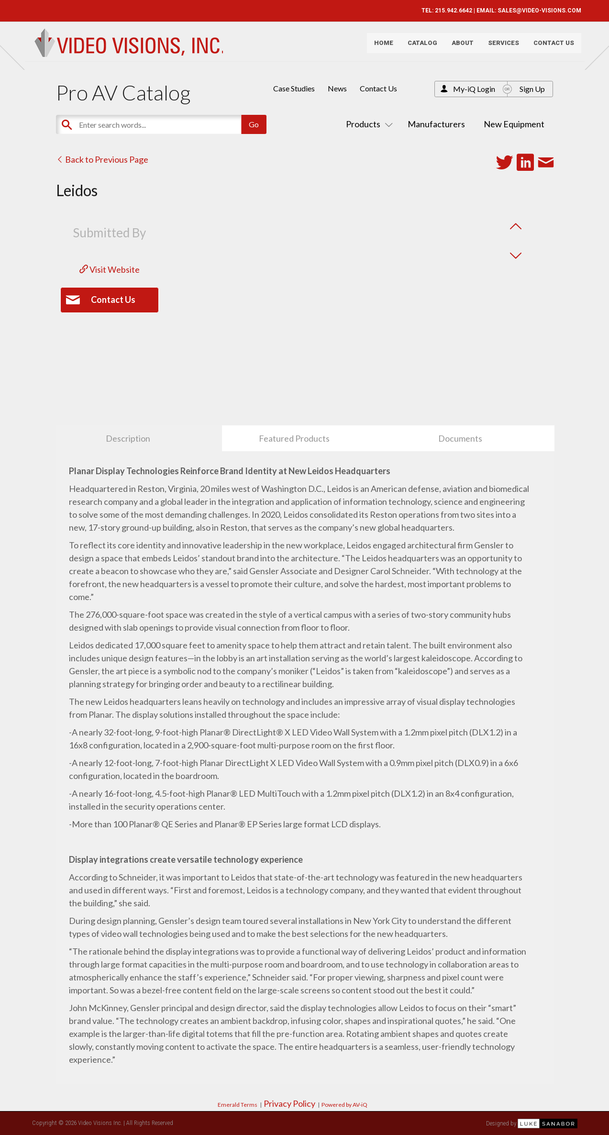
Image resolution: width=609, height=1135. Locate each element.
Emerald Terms (237, 1104)
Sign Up (532, 88)
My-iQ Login (474, 88)
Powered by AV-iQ (344, 1104)
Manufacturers (436, 124)
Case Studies (294, 88)
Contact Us (550, 45)
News (337, 88)
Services (499, 45)
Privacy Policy (289, 1103)
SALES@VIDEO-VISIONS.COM (535, 10)
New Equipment (514, 124)
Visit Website (109, 269)
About (459, 45)
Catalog (418, 45)
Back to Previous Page (102, 159)
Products (367, 124)
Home (379, 45)
